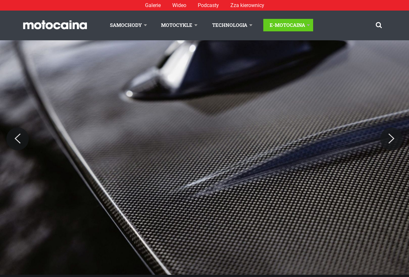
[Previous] (17, 138)
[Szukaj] (379, 25)
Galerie (153, 5)
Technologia (229, 25)
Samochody (126, 25)
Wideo (179, 5)
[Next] (391, 138)
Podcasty (208, 5)
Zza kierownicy (247, 5)
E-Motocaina (287, 25)
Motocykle (176, 25)
